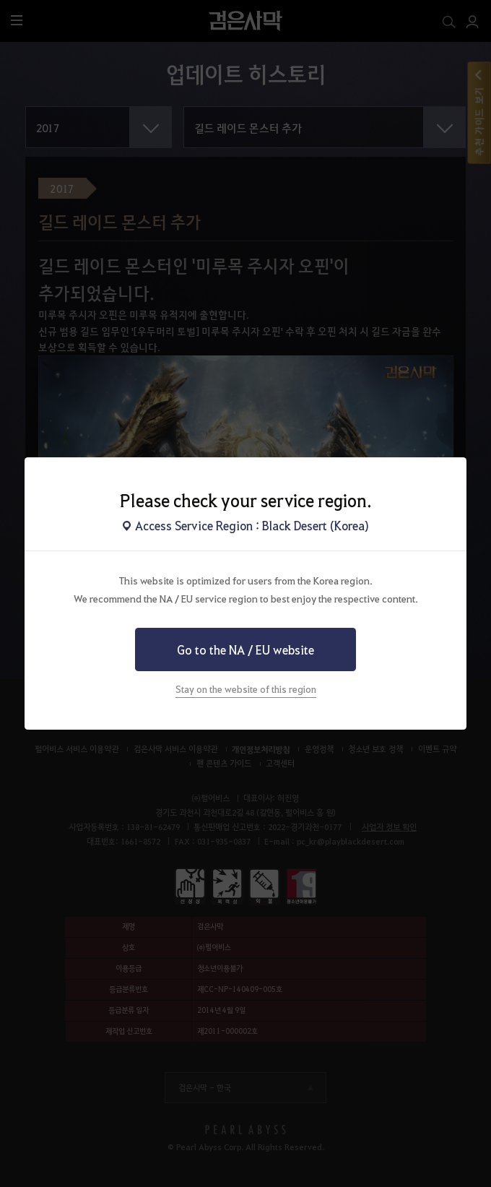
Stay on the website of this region (245, 689)
